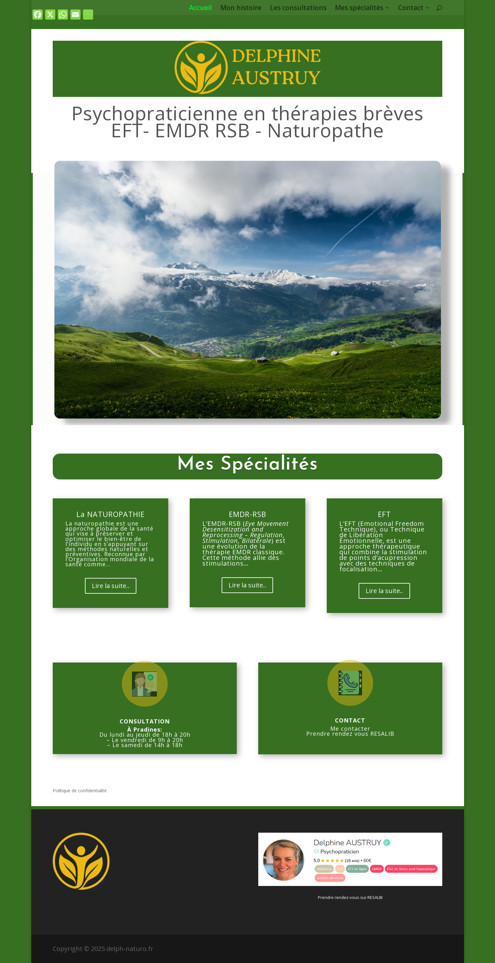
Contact (410, 8)
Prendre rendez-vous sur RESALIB (350, 897)
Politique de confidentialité (80, 791)
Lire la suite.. (110, 585)
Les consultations (298, 8)
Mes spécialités (359, 8)
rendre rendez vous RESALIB (352, 733)
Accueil (200, 8)
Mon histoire (240, 8)
